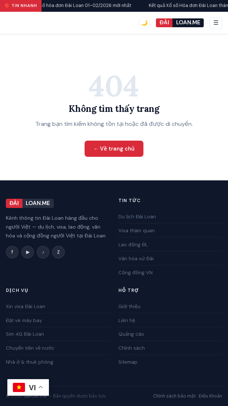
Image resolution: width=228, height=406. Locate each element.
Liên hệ (126, 320)
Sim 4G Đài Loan (25, 334)
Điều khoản (210, 396)
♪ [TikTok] (43, 252)
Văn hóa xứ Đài (136, 258)
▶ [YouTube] (27, 252)
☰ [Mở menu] (215, 23)
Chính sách (131, 348)
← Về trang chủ (114, 148)
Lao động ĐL (133, 244)
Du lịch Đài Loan (137, 216)
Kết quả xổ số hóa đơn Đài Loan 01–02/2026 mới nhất (76, 5)
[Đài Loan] (180, 23)
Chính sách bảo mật (174, 396)
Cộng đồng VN (135, 272)
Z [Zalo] (58, 252)
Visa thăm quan (136, 230)
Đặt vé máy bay (24, 320)
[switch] (144, 23)
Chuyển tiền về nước (30, 348)
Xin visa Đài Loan (25, 306)
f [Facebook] (12, 252)
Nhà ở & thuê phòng (29, 362)
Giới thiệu (129, 306)
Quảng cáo (131, 334)
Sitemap (128, 362)
